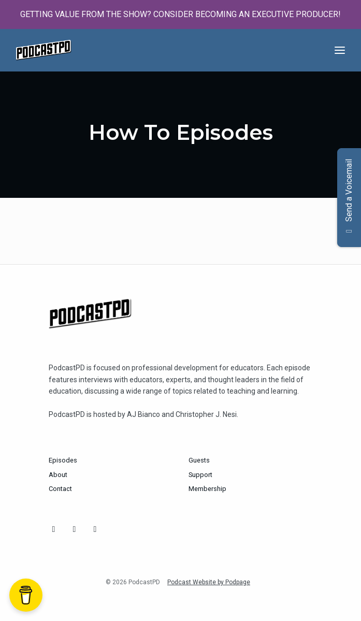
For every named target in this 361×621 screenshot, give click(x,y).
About (58, 475)
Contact (60, 489)
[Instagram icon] (54, 529)
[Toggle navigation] (340, 50)
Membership (207, 489)
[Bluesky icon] (74, 529)
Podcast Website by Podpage (208, 582)
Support (200, 475)
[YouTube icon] (95, 529)
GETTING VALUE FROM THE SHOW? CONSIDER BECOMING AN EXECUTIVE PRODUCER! (180, 14)
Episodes (63, 460)
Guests (199, 460)
